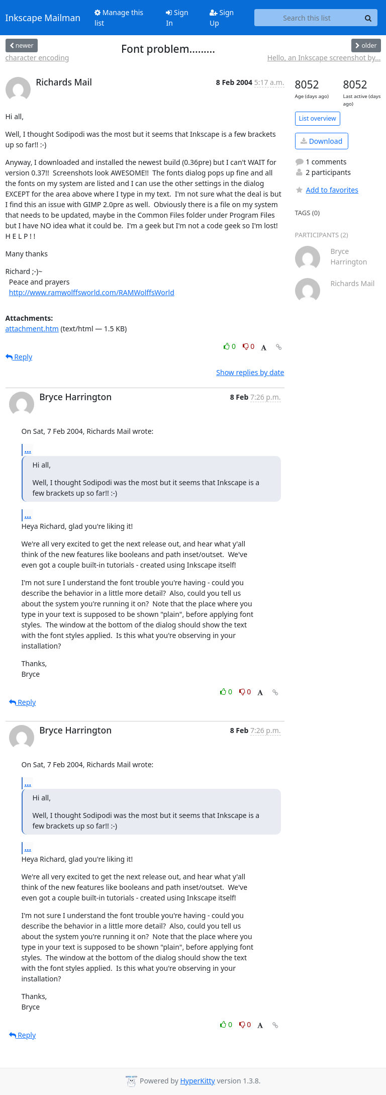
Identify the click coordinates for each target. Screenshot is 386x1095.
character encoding (37, 57)
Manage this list (118, 18)
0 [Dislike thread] (249, 346)
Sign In (177, 18)
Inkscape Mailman (43, 18)
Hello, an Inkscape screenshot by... (324, 57)
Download (321, 141)
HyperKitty (197, 1080)
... (28, 449)
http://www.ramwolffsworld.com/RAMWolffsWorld (91, 292)
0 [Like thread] (230, 346)
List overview (317, 118)
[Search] (368, 17)
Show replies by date (250, 372)
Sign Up (222, 18)
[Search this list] (307, 17)
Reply (19, 356)
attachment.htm (32, 328)
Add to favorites (326, 190)
